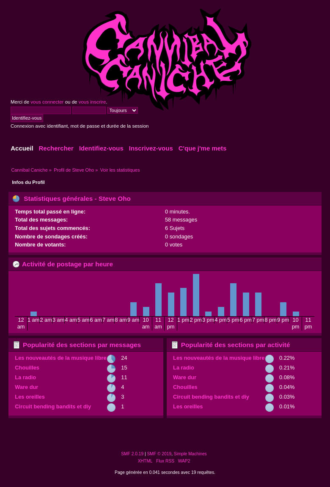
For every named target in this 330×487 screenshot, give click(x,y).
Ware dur (26, 387)
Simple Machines (190, 453)
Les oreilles (29, 397)
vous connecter (46, 101)
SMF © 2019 (159, 453)
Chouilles (27, 367)
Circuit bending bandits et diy (53, 406)
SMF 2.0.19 (132, 453)
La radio (25, 377)
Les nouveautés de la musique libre (60, 358)
